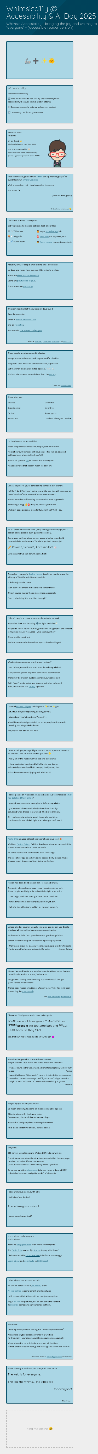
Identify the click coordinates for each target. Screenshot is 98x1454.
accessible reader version (50, 27)
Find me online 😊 (40, 1428)
